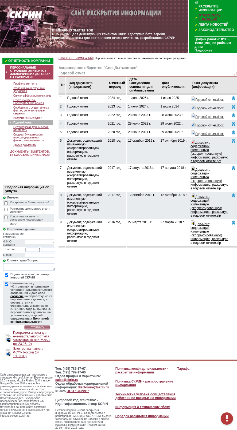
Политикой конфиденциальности (29, 320)
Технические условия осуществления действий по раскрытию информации (145, 396)
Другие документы (24, 145)
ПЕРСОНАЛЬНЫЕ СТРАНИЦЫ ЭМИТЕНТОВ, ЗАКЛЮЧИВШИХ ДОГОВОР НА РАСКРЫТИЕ (30, 72)
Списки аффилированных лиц (32, 95)
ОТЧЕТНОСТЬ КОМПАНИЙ (210, 17)
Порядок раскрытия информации (142, 416)
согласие (17, 296)
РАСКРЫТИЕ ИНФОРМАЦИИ (210, 8)
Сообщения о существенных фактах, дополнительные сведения (31, 110)
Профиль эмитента (25, 83)
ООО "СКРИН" (78, 391)
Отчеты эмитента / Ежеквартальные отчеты (28, 102)
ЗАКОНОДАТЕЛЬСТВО (216, 30)
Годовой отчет (23, 122)
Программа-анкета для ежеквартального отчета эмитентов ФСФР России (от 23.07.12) (31, 338)
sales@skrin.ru (66, 380)
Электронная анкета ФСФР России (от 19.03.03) (28, 352)
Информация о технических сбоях (142, 407)
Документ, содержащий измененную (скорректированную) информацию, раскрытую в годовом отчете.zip (209, 179)
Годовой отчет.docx (209, 100)
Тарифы (183, 369)
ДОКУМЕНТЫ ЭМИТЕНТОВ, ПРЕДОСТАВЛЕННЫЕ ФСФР (30, 153)
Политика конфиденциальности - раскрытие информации (141, 370)
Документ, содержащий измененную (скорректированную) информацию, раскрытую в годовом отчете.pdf (209, 152)
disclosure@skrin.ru (93, 387)
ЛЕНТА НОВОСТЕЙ (213, 24)
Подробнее (203, 50)
